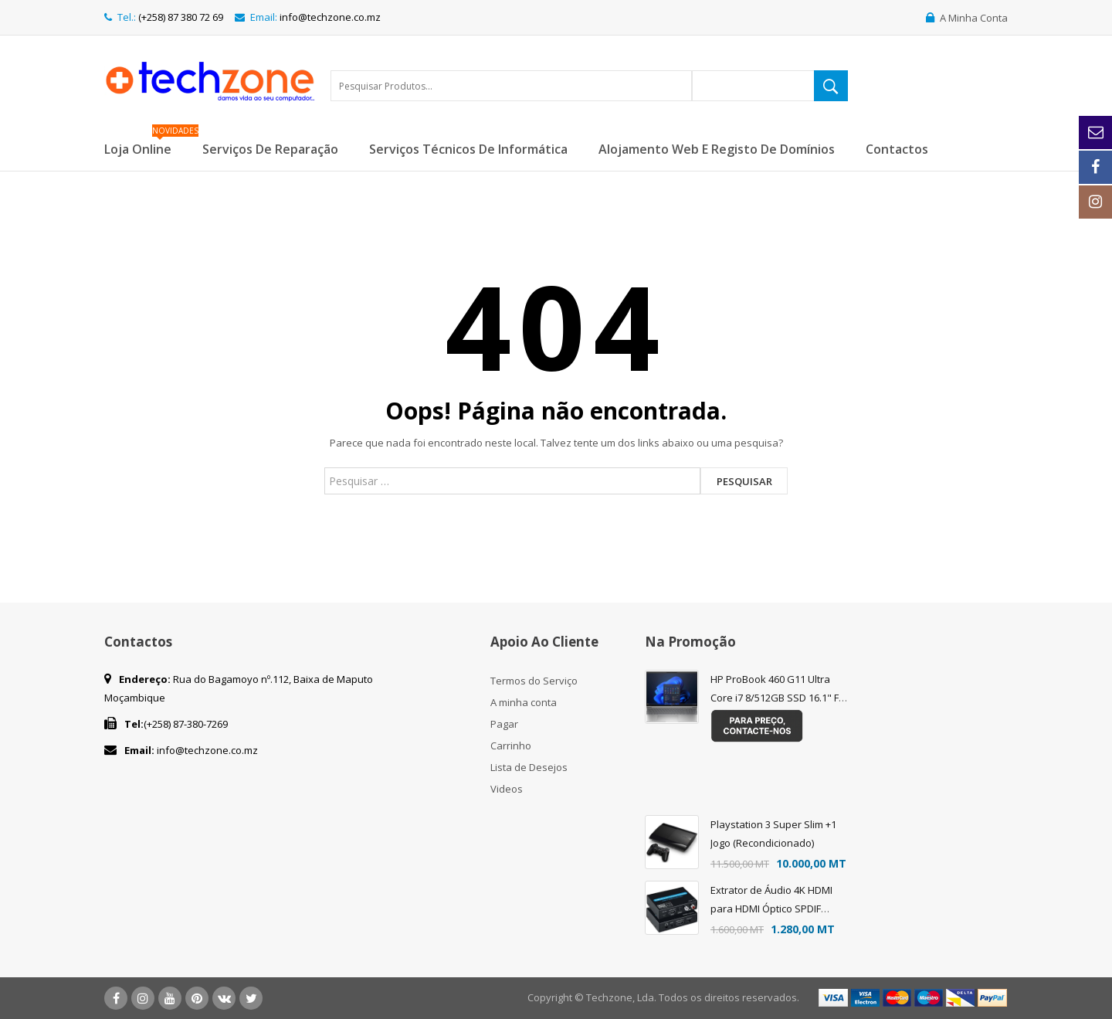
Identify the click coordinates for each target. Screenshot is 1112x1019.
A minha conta (523, 702)
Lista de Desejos (529, 767)
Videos (506, 789)
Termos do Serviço (534, 681)
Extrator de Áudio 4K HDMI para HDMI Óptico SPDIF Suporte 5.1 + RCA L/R (771, 908)
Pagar (504, 724)
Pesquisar (744, 481)
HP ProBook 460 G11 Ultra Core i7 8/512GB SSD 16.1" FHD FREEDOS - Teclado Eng (781, 697)
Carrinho (510, 745)
